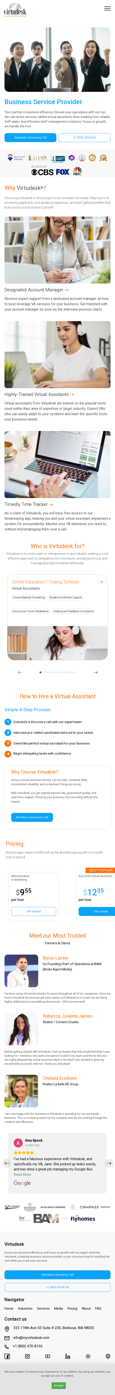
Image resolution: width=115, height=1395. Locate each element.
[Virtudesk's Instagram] (27, 1356)
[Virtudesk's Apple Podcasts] (108, 1357)
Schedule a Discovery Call (30, 137)
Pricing (72, 1309)
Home (8, 1309)
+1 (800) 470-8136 (84, 137)
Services (43, 1309)
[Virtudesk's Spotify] (88, 1356)
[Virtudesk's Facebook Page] (7, 1357)
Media (58, 1309)
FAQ (98, 1309)
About (86, 1309)
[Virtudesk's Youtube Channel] (47, 1357)
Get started (34, 911)
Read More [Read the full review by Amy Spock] (22, 1174)
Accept (59, 1385)
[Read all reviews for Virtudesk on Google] (22, 1184)
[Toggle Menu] (107, 9)
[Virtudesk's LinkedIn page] (67, 1356)
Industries (25, 1309)
